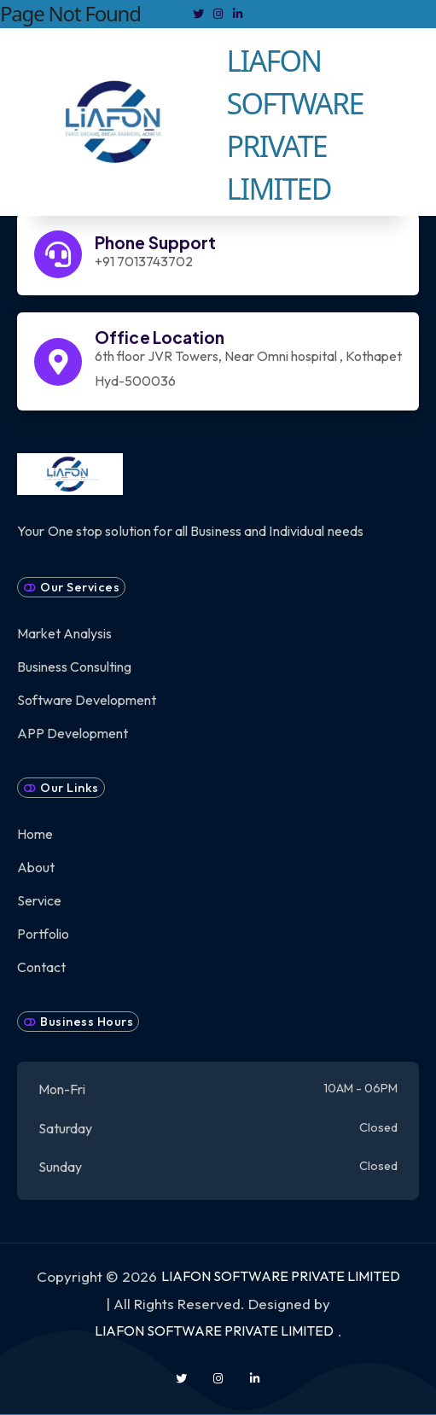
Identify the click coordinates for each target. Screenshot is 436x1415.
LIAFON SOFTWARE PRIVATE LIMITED (280, 1275)
